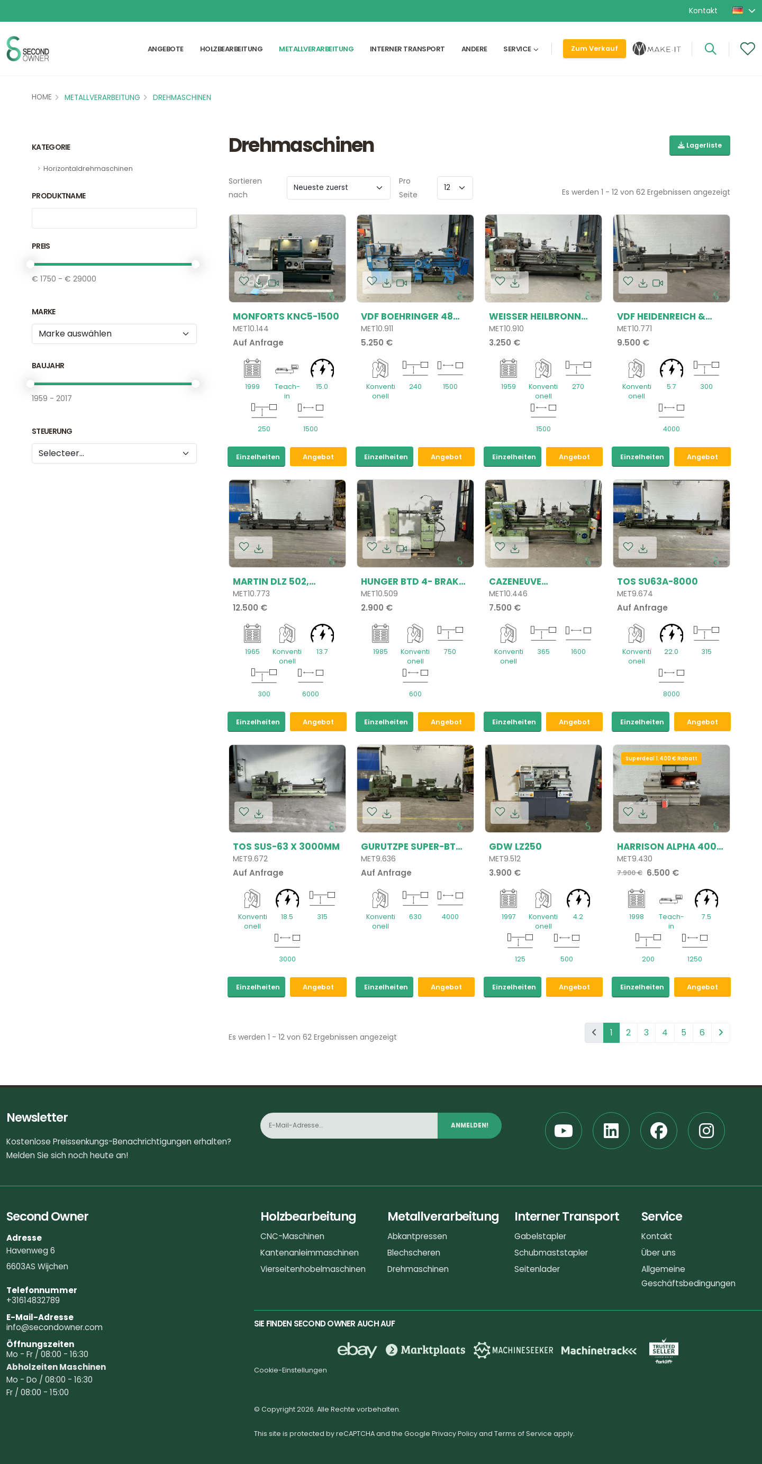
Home (42, 97)
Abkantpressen (417, 1236)
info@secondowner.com (54, 1327)
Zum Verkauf (594, 50)
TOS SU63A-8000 (657, 581)
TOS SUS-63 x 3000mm (286, 846)
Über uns (658, 1252)
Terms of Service (523, 1433)
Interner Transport (407, 51)
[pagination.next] (720, 1033)
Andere (474, 51)
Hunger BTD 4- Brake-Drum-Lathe (414, 581)
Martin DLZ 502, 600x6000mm (271, 581)
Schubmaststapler (551, 1252)
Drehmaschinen (182, 98)
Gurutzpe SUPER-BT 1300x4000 (408, 846)
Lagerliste (700, 145)
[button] (744, 10)
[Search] (710, 51)
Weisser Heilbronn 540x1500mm (535, 316)
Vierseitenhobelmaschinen (313, 1269)
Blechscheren (413, 1252)
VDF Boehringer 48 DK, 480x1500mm (407, 316)
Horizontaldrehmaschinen (88, 168)
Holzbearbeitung (231, 51)
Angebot (318, 456)
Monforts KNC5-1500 (286, 316)
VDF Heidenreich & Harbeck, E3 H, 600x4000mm (661, 316)
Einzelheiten (258, 456)
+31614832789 (33, 1300)
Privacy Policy (454, 1433)
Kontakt (703, 10)
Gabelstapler (540, 1236)
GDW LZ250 (515, 846)
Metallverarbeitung (316, 51)
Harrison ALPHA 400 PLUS (666, 846)
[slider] (30, 264)
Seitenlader (537, 1269)
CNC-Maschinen (292, 1236)
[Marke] (114, 334)
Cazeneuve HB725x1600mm (525, 581)
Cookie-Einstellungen (290, 1370)
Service (517, 51)
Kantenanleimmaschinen (309, 1252)
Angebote (166, 51)
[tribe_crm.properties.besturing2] (114, 453)
